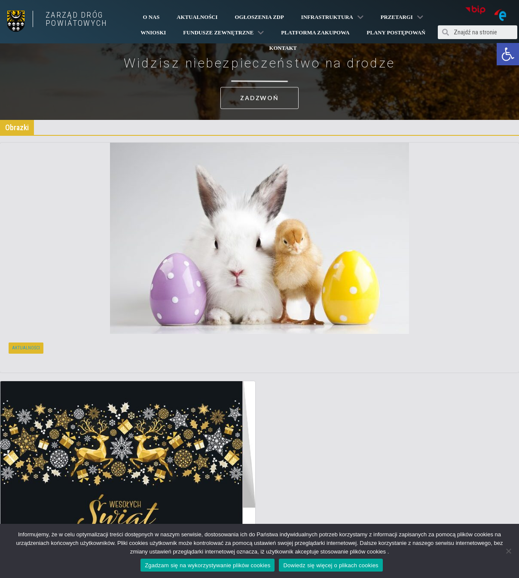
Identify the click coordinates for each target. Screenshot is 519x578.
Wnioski (153, 33)
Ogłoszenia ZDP (259, 17)
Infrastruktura (332, 17)
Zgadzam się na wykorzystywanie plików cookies (207, 565)
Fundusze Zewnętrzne (223, 32)
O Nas (151, 17)
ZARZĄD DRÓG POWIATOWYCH (76, 19)
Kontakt (282, 48)
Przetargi (402, 17)
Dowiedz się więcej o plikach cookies (330, 565)
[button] (508, 54)
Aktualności (197, 17)
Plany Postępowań (396, 33)
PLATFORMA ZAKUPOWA (315, 33)
